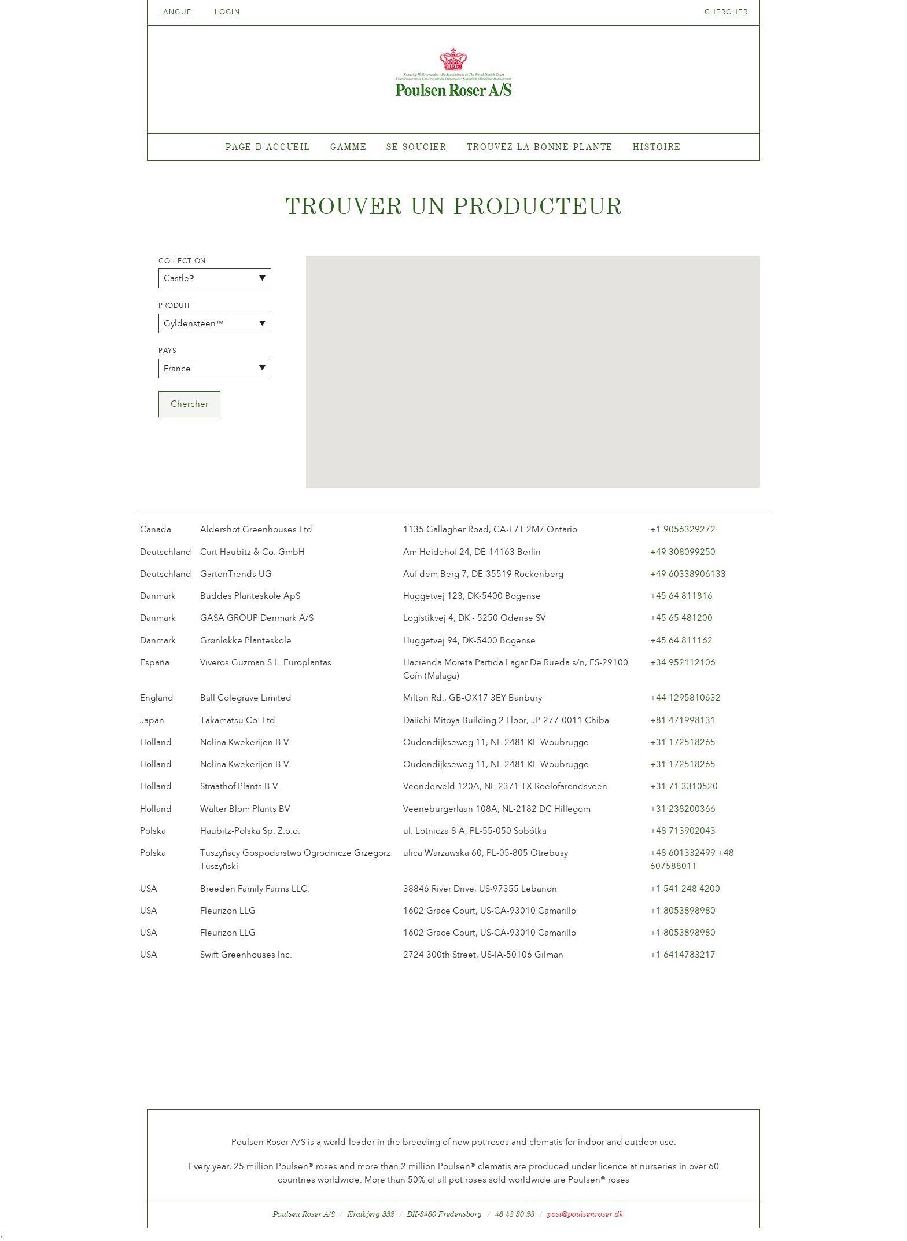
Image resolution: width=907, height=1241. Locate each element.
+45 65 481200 (681, 618)
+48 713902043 (683, 831)
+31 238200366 (683, 809)
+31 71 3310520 (684, 786)
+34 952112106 (683, 662)
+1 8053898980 (683, 910)
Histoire (657, 147)
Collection (182, 261)
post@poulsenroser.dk (585, 1214)
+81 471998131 (683, 720)
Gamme (348, 147)
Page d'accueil (268, 147)
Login (227, 12)
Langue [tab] (179, 12)
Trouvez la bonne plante (540, 147)
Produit (174, 305)
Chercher (727, 12)
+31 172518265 (683, 742)
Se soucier (416, 147)
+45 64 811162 (681, 640)
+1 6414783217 (683, 954)
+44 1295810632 (685, 698)
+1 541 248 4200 (685, 888)
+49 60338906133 (688, 574)
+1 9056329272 (683, 529)
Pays (167, 351)
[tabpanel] (453, 147)
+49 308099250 (683, 552)
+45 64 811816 (681, 596)
